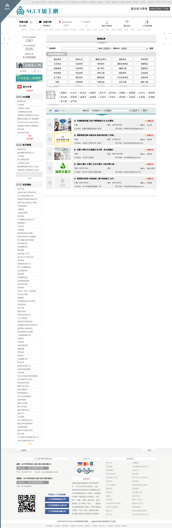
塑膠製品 (144, 64)
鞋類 (57, 82)
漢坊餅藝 (109, 467)
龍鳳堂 (108, 496)
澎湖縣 (151, 97)
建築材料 (122, 73)
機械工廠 (122, 68)
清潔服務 (92, 2)
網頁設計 (102, 526)
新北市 (83, 93)
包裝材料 (79, 64)
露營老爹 (24, 29)
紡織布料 (144, 77)
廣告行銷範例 (107, 26)
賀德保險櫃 (136, 507)
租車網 (107, 2)
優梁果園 (109, 489)
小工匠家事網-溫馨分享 (57, 511)
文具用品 (57, 64)
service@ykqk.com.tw (49, 472)
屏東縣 (122, 97)
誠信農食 (109, 481)
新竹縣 (112, 93)
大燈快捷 (109, 500)
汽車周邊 (79, 68)
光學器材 (79, 82)
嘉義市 (83, 97)
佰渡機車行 (110, 470)
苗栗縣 (132, 93)
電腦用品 (144, 68)
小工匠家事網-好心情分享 (57, 505)
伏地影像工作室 (112, 478)
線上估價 (27, 24)
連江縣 (64, 101)
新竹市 (103, 93)
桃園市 (93, 93)
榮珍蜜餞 (135, 474)
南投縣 (151, 93)
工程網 (50, 2)
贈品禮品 (57, 59)
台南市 (103, 97)
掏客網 (150, 2)
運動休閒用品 (122, 64)
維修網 (114, 2)
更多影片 (30, 91)
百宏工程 (109, 514)
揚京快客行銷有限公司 (102, 521)
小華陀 (157, 2)
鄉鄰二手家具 (137, 500)
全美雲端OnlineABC (113, 503)
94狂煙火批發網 (112, 507)
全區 (56, 111)
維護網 (57, 526)
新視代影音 (136, 496)
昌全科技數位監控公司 (140, 514)
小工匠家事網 (147, 26)
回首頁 (11, 11)
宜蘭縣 (122, 93)
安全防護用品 (122, 77)
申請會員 (49, 24)
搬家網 (100, 2)
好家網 (142, 2)
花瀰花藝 (135, 463)
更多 (30, 136)
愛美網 (129, 2)
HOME (23, 450)
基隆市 (64, 93)
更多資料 (30, 139)
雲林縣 (73, 97)
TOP (149, 450)
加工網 (64, 2)
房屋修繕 (65, 526)
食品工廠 (122, 82)
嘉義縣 (93, 97)
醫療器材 (101, 77)
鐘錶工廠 (144, 82)
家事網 (57, 2)
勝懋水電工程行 (138, 503)
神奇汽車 (109, 463)
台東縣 (142, 97)
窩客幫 (43, 2)
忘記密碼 (23, 71)
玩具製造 (144, 73)
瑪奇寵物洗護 (111, 474)
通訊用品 (79, 77)
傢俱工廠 (101, 73)
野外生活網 (166, 2)
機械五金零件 (100, 59)
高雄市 (112, 97)
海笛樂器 (135, 489)
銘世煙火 (109, 492)
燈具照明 (144, 59)
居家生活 (79, 59)
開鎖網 (135, 2)
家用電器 (57, 73)
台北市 (73, 93)
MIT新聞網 (83, 2)
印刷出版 (101, 82)
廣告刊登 (127, 26)
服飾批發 (122, 59)
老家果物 (135, 481)
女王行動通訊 (111, 485)
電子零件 (101, 68)
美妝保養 (79, 73)
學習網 (121, 2)
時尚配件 (101, 64)
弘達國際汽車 (137, 492)
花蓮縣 (132, 97)
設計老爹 (35, 2)
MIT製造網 (73, 2)
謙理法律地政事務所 (139, 511)
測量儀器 (57, 68)
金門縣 (73, 101)
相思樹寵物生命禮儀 (139, 485)
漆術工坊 (109, 511)
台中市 (142, 93)
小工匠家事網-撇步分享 (57, 499)
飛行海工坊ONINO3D (140, 478)
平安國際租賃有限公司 (140, 467)
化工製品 (57, 77)
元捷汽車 (135, 470)
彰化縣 (64, 97)
